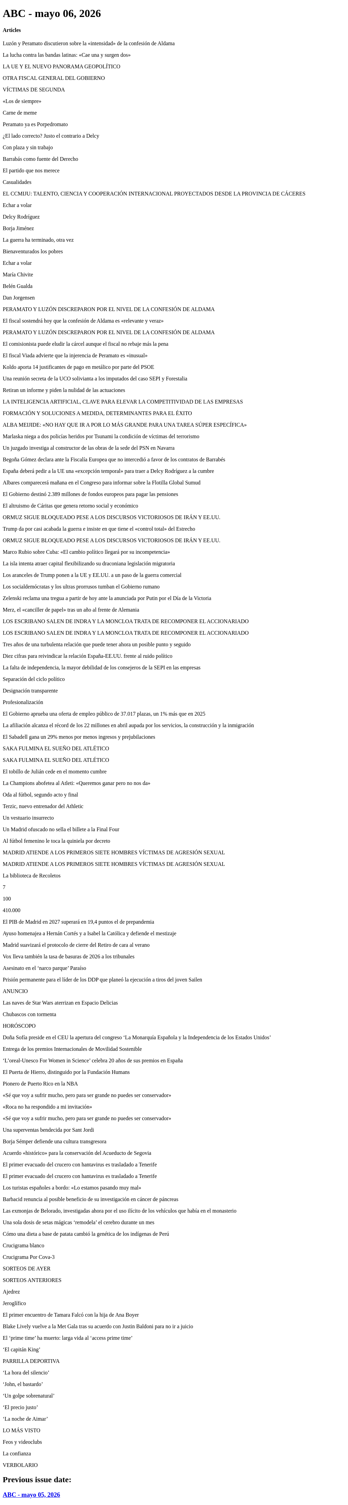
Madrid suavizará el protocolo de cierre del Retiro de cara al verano (76, 945)
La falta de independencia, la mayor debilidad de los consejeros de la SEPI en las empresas (102, 667)
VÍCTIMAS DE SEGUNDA (34, 89)
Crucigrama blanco (23, 1245)
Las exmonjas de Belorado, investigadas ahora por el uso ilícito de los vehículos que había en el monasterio (120, 1211)
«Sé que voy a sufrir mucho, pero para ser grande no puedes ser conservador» (87, 1095)
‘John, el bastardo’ (23, 1384)
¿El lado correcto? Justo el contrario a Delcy (51, 136)
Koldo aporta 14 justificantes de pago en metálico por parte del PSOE (78, 367)
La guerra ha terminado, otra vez (38, 240)
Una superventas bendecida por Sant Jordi (48, 1130)
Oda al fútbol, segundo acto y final (40, 795)
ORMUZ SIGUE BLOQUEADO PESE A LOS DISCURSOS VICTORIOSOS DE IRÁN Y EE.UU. (112, 517)
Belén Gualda (18, 286)
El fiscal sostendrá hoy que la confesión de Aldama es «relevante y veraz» (83, 321)
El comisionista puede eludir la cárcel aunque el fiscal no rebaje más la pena (85, 344)
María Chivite (18, 274)
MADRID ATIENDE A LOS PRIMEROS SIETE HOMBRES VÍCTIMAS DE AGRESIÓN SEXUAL (114, 852)
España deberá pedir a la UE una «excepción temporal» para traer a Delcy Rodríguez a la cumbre (108, 471)
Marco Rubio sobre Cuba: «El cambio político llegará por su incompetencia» (86, 552)
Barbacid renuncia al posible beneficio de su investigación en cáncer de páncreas (90, 1199)
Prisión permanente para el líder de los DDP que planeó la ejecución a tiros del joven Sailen (102, 979)
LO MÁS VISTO (21, 1430)
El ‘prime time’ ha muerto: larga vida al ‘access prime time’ (68, 1338)
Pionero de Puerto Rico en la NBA (40, 1084)
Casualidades (17, 182)
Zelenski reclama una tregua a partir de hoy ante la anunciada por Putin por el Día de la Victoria (107, 598)
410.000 (11, 910)
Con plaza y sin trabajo (28, 147)
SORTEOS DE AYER (27, 1268)
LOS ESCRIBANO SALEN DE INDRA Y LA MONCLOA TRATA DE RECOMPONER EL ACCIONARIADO (126, 621)
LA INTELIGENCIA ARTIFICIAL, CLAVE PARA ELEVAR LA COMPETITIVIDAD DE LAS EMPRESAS (123, 402)
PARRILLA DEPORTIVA (31, 1361)
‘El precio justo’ (20, 1407)
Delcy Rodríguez (21, 217)
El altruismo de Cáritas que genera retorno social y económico (70, 506)
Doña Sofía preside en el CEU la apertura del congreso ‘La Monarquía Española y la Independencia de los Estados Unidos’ (137, 1037)
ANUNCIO (15, 991)
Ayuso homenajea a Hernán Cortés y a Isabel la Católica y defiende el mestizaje (89, 933)
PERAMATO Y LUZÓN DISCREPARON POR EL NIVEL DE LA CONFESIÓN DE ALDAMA (109, 309)
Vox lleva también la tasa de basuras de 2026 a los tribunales (69, 956)
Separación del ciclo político (34, 679)
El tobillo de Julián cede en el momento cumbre (55, 771)
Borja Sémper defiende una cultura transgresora (54, 1141)
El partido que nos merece (31, 170)
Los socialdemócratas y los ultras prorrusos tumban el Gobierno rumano (81, 586)
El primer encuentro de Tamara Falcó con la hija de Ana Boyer (71, 1315)
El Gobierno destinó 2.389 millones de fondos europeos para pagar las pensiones (90, 494)
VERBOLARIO (20, 1465)
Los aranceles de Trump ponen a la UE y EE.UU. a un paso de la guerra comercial (92, 575)
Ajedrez (11, 1292)
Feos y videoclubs (22, 1442)
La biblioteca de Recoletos (31, 875)
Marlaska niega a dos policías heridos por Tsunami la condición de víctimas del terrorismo (101, 436)
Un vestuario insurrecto (28, 818)
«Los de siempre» (22, 101)
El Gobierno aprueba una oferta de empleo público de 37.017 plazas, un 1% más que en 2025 (104, 714)
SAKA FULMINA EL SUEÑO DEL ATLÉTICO (56, 748)
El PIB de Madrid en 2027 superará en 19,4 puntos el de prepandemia (78, 922)
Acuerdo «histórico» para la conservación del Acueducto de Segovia (77, 1153)
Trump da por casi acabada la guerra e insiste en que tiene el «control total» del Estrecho (99, 529)
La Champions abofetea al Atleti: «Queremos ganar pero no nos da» (77, 783)
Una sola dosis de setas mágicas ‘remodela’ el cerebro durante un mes (78, 1222)
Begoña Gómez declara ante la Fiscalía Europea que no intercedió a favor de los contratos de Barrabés (114, 459)
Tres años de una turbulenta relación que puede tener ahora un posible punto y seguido (97, 644)
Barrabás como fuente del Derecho (40, 159)
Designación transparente (30, 691)
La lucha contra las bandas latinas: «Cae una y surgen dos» (66, 55)
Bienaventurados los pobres (33, 251)
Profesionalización (23, 702)
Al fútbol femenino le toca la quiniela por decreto (56, 841)
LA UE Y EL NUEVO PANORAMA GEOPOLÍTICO (61, 66)
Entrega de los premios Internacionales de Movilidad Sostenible (72, 1049)
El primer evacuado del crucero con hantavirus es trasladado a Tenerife (80, 1164)
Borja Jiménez (18, 228)
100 (7, 899)
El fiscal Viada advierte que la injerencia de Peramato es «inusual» (75, 355)
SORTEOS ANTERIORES (32, 1280)
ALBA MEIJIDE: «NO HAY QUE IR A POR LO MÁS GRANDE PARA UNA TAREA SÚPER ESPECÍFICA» (125, 425)
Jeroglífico (14, 1303)
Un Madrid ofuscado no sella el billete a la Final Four (61, 829)
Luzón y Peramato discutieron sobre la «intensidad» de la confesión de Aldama (89, 43)
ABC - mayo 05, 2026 (31, 1494)
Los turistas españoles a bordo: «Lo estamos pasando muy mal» (72, 1188)
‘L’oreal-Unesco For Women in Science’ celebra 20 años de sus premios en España (93, 1060)
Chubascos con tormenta (29, 1014)
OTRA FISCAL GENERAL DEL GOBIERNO (54, 78)
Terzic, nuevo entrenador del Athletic (43, 806)
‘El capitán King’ (21, 1349)
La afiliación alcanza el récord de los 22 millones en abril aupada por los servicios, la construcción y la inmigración (128, 725)
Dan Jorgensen (19, 298)
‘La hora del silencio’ (26, 1372)
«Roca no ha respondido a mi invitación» (47, 1107)
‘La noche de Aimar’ (25, 1419)
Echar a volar (17, 205)
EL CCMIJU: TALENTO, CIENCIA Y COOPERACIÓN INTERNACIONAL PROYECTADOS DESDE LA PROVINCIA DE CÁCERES (154, 193)
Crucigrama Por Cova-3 (29, 1257)
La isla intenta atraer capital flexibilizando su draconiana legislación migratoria (89, 563)
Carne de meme (20, 113)
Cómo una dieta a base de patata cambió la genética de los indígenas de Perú (86, 1234)
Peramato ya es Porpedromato (35, 124)
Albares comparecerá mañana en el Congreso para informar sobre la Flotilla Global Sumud (102, 482)
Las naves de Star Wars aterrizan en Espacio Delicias (60, 1003)
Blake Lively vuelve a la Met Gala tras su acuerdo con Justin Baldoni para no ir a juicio (98, 1326)
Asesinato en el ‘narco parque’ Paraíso (44, 968)
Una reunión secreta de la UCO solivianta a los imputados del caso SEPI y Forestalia (95, 378)
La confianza (17, 1453)
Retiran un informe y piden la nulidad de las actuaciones (64, 390)
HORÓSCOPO (19, 1026)
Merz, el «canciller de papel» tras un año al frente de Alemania (71, 610)
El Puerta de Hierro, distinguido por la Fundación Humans (66, 1072)
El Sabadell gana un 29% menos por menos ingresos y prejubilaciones (79, 737)
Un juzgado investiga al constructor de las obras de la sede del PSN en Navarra (89, 448)
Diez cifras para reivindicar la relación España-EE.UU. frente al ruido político (87, 656)
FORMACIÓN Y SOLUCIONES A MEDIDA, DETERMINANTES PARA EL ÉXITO (97, 413)
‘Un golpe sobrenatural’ (29, 1396)
